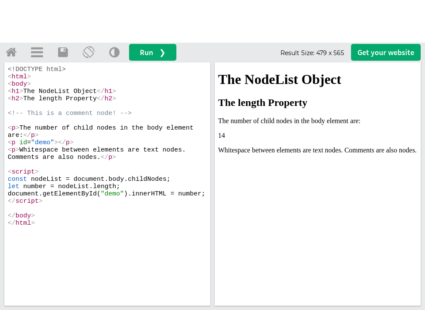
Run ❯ (153, 52)
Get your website (385, 52)
